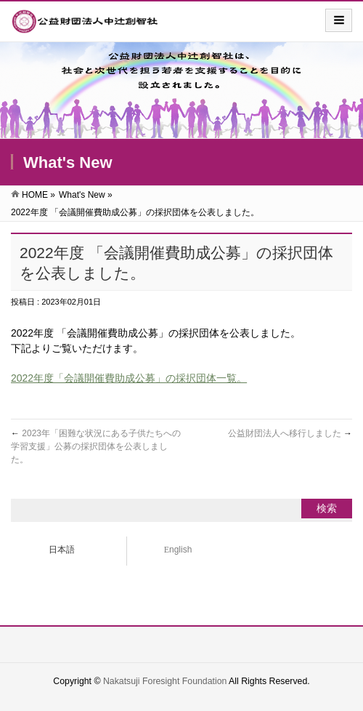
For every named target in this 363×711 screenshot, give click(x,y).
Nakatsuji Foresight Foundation (165, 681)
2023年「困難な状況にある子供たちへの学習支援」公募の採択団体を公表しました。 (96, 446)
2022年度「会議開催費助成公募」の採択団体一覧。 (129, 378)
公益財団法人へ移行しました (290, 433)
